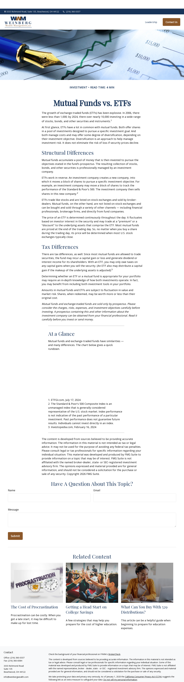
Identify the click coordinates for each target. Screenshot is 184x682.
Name (11, 481)
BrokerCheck (114, 645)
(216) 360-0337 (71, 3)
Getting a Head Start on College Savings (86, 601)
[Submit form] (15, 527)
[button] (151, 13)
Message (13, 501)
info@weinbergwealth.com (16, 668)
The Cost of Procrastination (34, 598)
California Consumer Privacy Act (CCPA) (143, 668)
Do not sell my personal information (120, 671)
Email (96, 481)
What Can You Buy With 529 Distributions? (144, 601)
